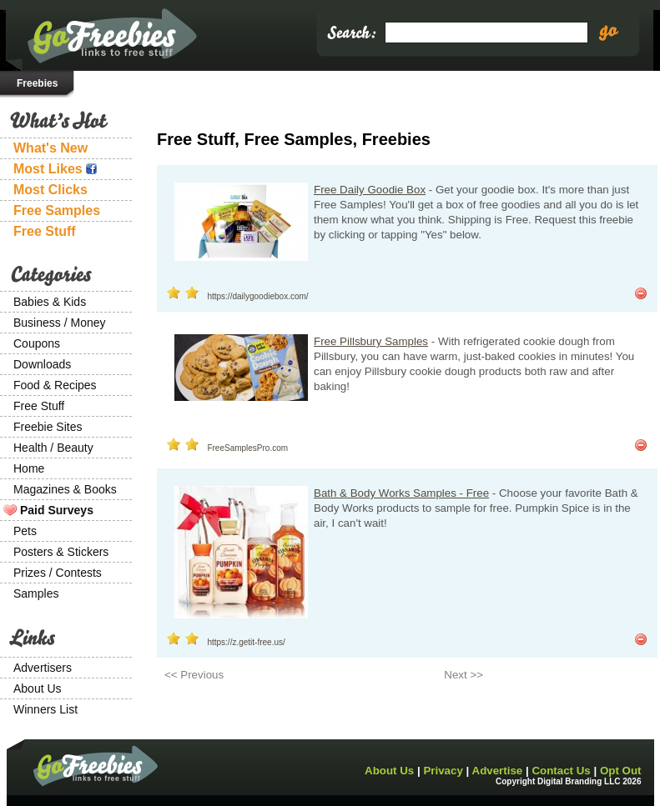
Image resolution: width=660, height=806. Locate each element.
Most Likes (55, 169)
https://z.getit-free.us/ (246, 642)
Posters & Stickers (60, 551)
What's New (50, 148)
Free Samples (56, 210)
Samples (35, 593)
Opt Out (621, 770)
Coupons (36, 343)
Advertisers (42, 667)
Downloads (42, 364)
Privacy (442, 770)
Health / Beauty (53, 447)
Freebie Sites (47, 426)
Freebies (37, 83)
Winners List (45, 709)
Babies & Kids (49, 301)
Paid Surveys (56, 510)
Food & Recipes (55, 385)
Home (28, 468)
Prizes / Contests (57, 572)
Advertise (497, 770)
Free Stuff (44, 231)
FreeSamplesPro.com (247, 448)
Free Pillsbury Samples (371, 341)
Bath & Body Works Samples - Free (401, 493)
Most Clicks (50, 190)
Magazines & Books (65, 489)
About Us (37, 688)
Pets (25, 531)
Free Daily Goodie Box (370, 189)
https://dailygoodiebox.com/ (257, 296)
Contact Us (561, 770)
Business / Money (59, 322)
